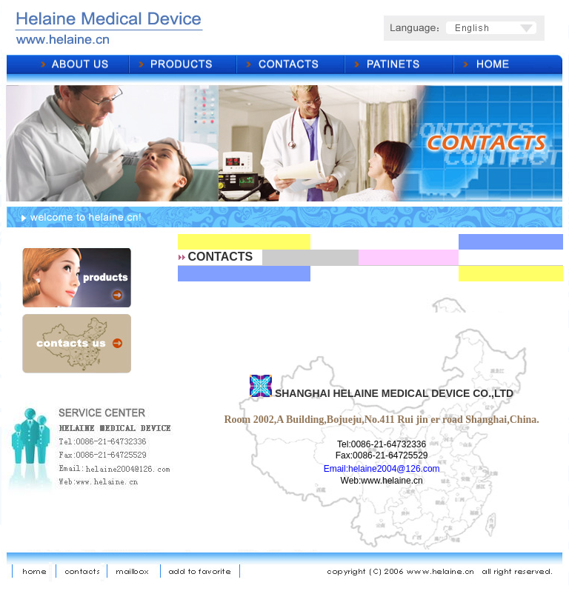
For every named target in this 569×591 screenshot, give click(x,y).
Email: (336, 469)
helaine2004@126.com (394, 469)
